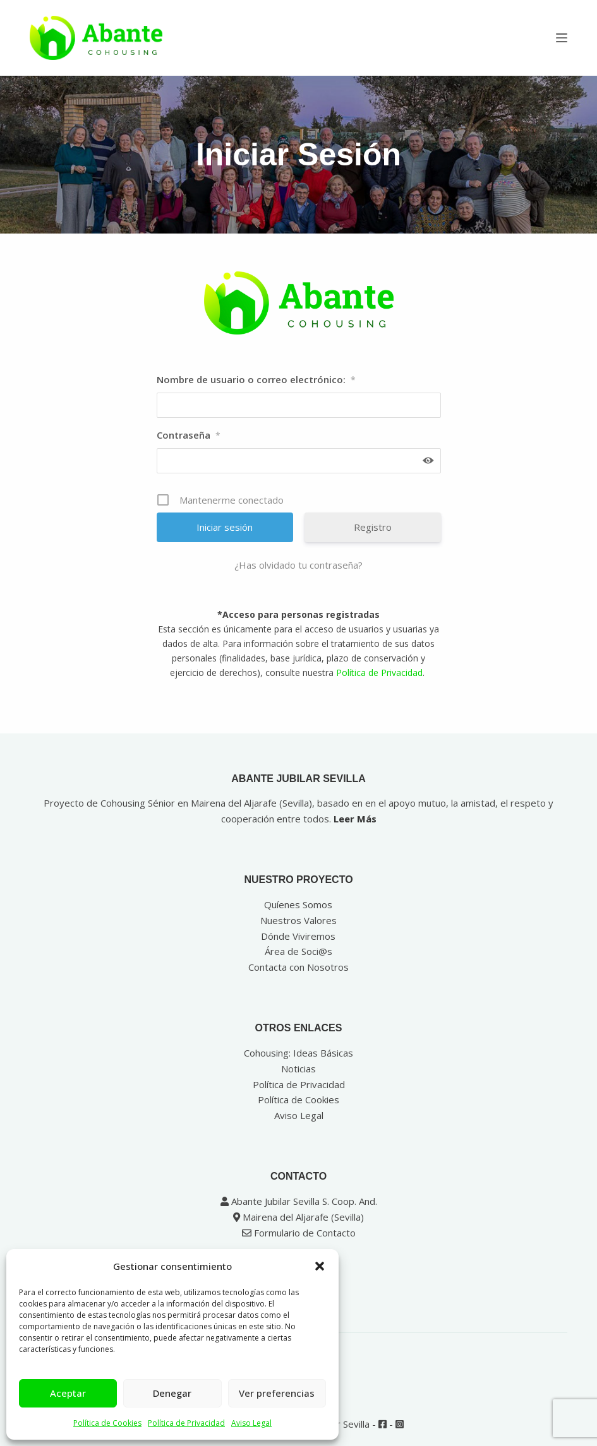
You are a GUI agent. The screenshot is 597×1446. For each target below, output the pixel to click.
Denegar (172, 1393)
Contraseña (188, 435)
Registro (373, 527)
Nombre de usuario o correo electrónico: (256, 379)
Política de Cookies (107, 1423)
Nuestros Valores (298, 920)
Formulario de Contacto (299, 1232)
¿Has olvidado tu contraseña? (298, 565)
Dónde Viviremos (298, 936)
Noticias (298, 1068)
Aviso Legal (251, 1423)
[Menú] (561, 38)
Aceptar (68, 1393)
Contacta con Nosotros (298, 967)
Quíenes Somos (298, 904)
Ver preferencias (277, 1393)
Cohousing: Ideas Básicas (298, 1052)
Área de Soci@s (298, 951)
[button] (319, 1266)
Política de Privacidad (186, 1423)
